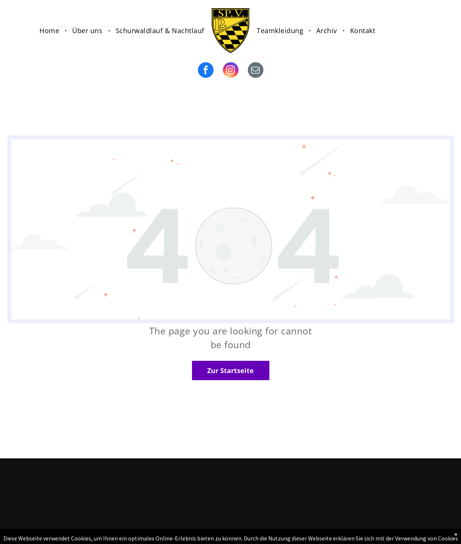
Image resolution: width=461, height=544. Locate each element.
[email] (255, 71)
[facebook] (206, 71)
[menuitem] (50, 30)
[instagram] (230, 71)
